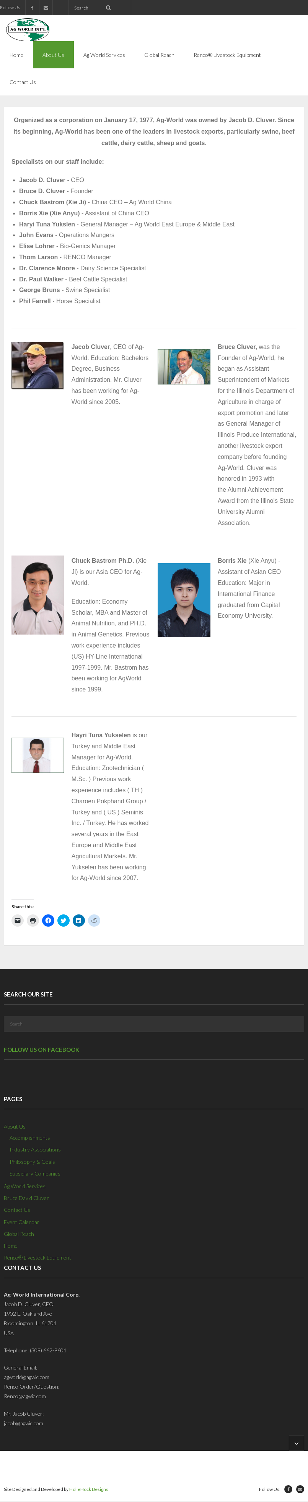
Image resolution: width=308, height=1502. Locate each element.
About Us (15, 1127)
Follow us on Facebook (41, 1050)
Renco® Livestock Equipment (37, 1258)
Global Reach (19, 1234)
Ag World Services (25, 1187)
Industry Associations (35, 1150)
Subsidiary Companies (35, 1174)
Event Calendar (21, 1222)
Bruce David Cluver (26, 1198)
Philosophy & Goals (32, 1162)
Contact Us (17, 1211)
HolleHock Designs (88, 1490)
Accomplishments (30, 1138)
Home (11, 1246)
